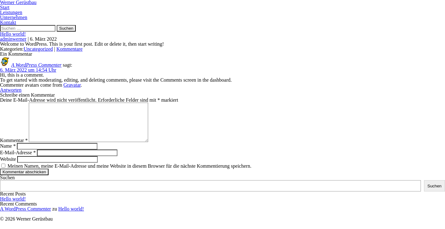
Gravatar (72, 85)
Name (8, 153)
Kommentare (69, 49)
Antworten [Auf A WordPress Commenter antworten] (10, 90)
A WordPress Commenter (36, 65)
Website (8, 166)
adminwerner (13, 39)
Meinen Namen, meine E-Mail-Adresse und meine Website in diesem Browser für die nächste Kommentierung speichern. (129, 173)
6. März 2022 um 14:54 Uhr (28, 70)
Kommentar (14, 147)
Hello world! (13, 34)
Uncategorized (38, 49)
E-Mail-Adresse (18, 160)
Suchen (7, 185)
